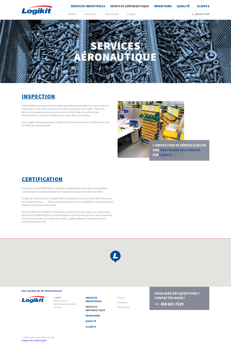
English (131, 14)
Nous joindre (112, 14)
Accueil (72, 14)
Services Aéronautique (129, 6)
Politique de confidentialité (34, 340)
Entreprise (91, 14)
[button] (115, 257)
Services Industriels (88, 6)
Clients (203, 6)
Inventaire (163, 6)
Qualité (183, 6)
